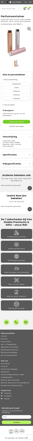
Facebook (6, 393)
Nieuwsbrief (5, 372)
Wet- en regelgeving (8, 344)
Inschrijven (16, 422)
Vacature (4, 366)
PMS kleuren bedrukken (9, 352)
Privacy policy (6, 341)
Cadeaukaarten (6, 377)
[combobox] (9, 8)
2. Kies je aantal (9, 105)
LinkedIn (5, 399)
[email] (16, 417)
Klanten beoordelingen (9, 369)
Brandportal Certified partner (12, 385)
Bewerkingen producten (9, 350)
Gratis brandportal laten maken (12, 374)
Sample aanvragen (16, 126)
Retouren (4, 339)
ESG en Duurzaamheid (9, 355)
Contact (4, 336)
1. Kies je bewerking (10, 80)
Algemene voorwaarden (9, 347)
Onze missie (5, 364)
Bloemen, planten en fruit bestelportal (15, 383)
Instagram (6, 396)
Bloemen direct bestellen (10, 380)
